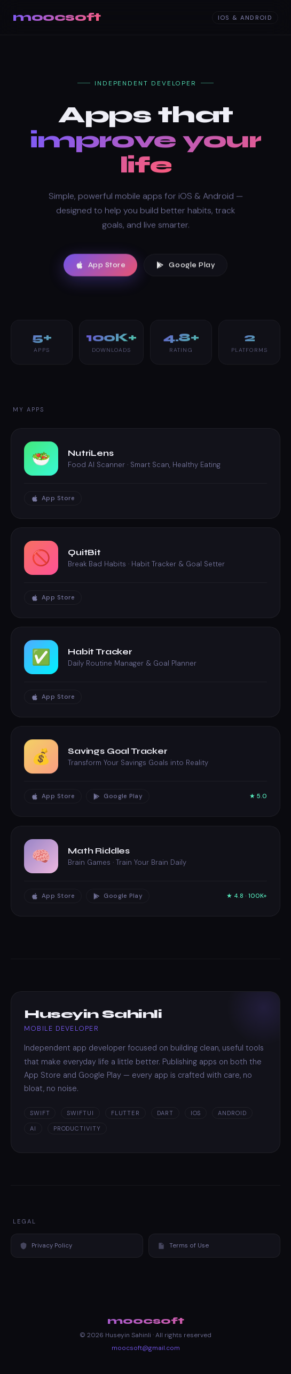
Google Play (185, 267)
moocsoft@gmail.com (146, 1348)
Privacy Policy (46, 1246)
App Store (100, 267)
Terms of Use (183, 1246)
